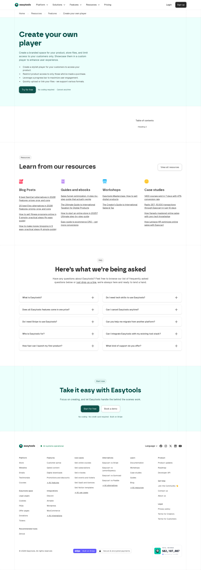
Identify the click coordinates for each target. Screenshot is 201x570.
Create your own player (74, 13)
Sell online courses (83, 463)
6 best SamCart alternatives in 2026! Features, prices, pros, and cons (37, 199)
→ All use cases (81, 493)
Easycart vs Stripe (110, 463)
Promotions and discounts (58, 478)
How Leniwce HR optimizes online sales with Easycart (161, 223)
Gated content (53, 468)
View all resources (170, 167)
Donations (23, 516)
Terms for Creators (166, 514)
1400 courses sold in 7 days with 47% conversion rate (162, 198)
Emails (22, 473)
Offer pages (24, 511)
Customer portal (54, 463)
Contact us (163, 491)
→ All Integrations (54, 516)
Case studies (135, 473)
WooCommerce (53, 511)
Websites (23, 468)
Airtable (50, 501)
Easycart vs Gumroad (111, 475)
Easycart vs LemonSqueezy (109, 469)
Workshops (135, 468)
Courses (22, 483)
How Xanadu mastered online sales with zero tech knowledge (161, 215)
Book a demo (110, 409)
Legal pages (24, 496)
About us (162, 496)
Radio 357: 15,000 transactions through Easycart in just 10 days (160, 206)
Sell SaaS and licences (85, 483)
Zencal (22, 534)
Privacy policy (164, 509)
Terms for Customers (167, 519)
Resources (36, 13)
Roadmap (162, 468)
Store (21, 463)
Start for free (90, 409)
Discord (50, 496)
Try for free (27, 89)
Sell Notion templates (84, 488)
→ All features (53, 483)
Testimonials (24, 478)
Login (169, 4)
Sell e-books (80, 473)
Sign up (181, 4)
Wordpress (51, 506)
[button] (42, 5)
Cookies (22, 501)
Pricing (107, 4)
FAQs (21, 506)
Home (22, 13)
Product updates (165, 463)
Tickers (22, 521)
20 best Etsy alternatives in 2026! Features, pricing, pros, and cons (36, 207)
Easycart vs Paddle (110, 480)
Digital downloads (54, 473)
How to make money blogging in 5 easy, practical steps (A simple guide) (37, 228)
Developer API (164, 473)
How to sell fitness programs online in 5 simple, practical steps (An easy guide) (37, 217)
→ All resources (137, 488)
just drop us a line (86, 282)
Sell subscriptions (82, 468)
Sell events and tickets (85, 478)
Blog (132, 483)
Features (52, 13)
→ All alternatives (109, 485)
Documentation (137, 463)
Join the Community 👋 (168, 486)
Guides (133, 478)
